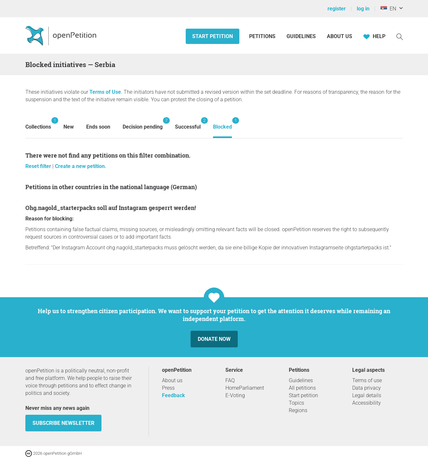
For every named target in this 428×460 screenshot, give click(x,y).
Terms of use (367, 380)
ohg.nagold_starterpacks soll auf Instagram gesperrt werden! (110, 208)
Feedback (173, 395)
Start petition (212, 36)
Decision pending (143, 123)
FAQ (230, 380)
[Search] (399, 36)
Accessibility (366, 403)
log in (363, 9)
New (68, 127)
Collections (38, 123)
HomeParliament (244, 388)
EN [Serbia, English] (388, 9)
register (337, 9)
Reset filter (38, 166)
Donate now (214, 339)
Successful (188, 123)
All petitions (302, 388)
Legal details (366, 395)
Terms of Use (105, 92)
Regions (298, 410)
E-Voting (235, 395)
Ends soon (98, 127)
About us (339, 36)
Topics (296, 403)
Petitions (263, 36)
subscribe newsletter (63, 423)
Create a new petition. (80, 166)
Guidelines (301, 36)
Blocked (222, 123)
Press (168, 388)
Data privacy (366, 388)
